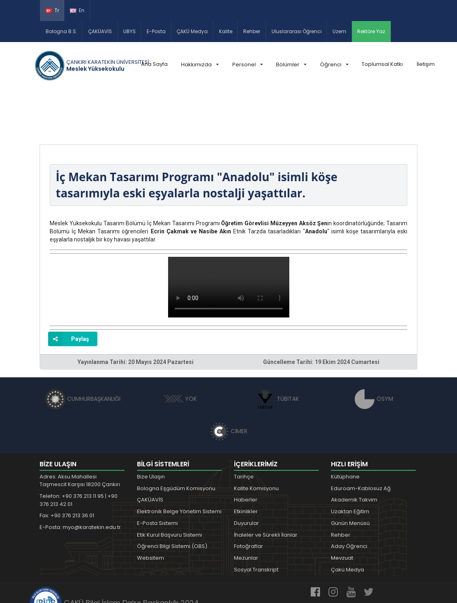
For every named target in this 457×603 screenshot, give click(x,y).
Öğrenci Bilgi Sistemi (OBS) (172, 499)
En (77, 10)
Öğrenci (334, 64)
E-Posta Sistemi (157, 476)
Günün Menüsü (350, 476)
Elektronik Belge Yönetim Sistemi (179, 464)
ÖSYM (374, 351)
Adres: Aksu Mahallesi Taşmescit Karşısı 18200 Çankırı (80, 433)
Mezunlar (246, 511)
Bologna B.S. (61, 31)
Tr (52, 10)
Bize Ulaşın (151, 429)
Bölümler (291, 64)
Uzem (339, 31)
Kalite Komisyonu (256, 441)
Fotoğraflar (248, 499)
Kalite (225, 31)
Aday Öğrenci (349, 499)
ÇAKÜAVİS (100, 31)
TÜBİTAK (277, 351)
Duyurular (246, 476)
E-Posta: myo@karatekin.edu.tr (80, 480)
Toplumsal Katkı (382, 64)
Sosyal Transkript (256, 522)
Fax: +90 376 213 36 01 (67, 468)
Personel (247, 64)
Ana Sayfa (154, 64)
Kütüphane (345, 429)
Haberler (245, 453)
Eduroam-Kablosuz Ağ (361, 441)
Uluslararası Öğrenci (297, 31)
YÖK (180, 351)
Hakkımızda (200, 64)
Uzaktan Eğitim (350, 464)
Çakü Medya (347, 522)
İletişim (426, 64)
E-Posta (156, 31)
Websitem (150, 511)
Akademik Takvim (354, 453)
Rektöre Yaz (371, 31)
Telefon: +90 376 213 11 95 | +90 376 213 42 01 (79, 453)
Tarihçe (244, 429)
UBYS (129, 31)
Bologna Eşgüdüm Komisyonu (176, 441)
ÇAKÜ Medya (192, 31)
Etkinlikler (246, 464)
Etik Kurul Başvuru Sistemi (169, 487)
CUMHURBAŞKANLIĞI (82, 351)
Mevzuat (342, 511)
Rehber (251, 31)
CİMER (229, 384)
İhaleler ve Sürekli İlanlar (265, 487)
